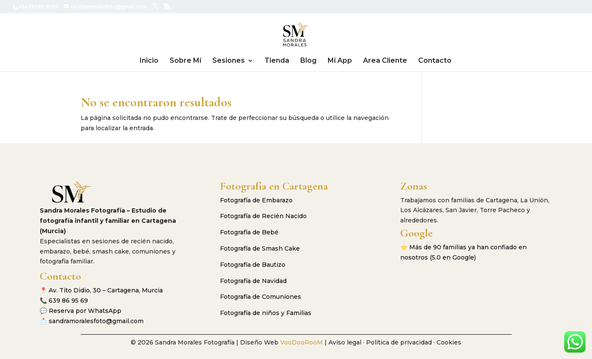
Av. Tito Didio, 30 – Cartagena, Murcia (106, 290)
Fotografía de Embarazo (256, 200)
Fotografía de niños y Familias (265, 313)
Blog (308, 61)
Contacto (434, 61)
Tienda (276, 61)
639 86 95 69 (68, 300)
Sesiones (228, 61)
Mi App (340, 61)
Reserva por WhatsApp (85, 311)
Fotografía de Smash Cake (260, 248)
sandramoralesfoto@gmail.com (96, 321)
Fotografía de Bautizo (252, 265)
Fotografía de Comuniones (260, 297)
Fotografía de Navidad (253, 281)
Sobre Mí (185, 61)
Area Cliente (385, 61)
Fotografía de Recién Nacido (263, 216)
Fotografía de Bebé (249, 232)
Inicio (149, 61)
